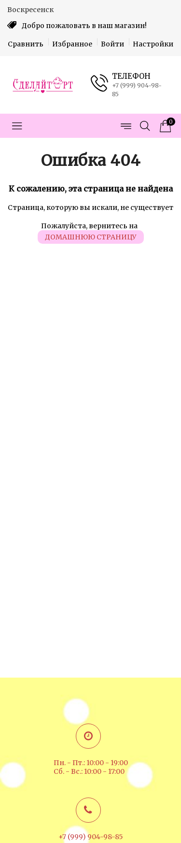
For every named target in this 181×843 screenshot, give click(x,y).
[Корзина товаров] (164, 125)
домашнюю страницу (91, 237)
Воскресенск (30, 9)
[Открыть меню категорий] (17, 125)
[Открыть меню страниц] (125, 125)
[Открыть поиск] (144, 125)
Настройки (153, 44)
